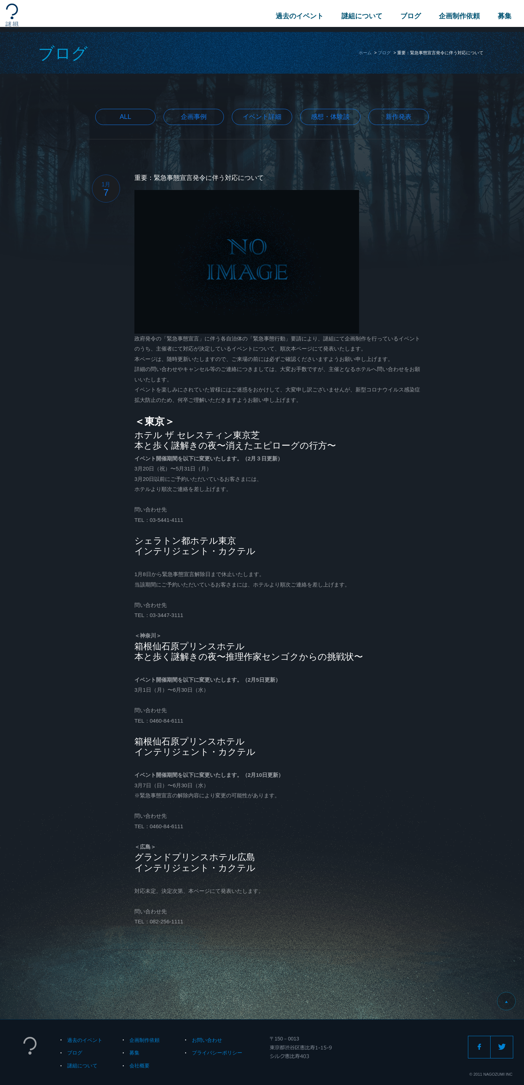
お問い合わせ (207, 1040)
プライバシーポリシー (217, 1053)
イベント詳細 (262, 116)
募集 (503, 16)
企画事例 (194, 116)
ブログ (409, 16)
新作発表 (399, 116)
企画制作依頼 (457, 16)
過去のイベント (298, 16)
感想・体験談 (330, 116)
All (125, 116)
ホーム (365, 52)
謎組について (360, 16)
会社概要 (139, 1065)
